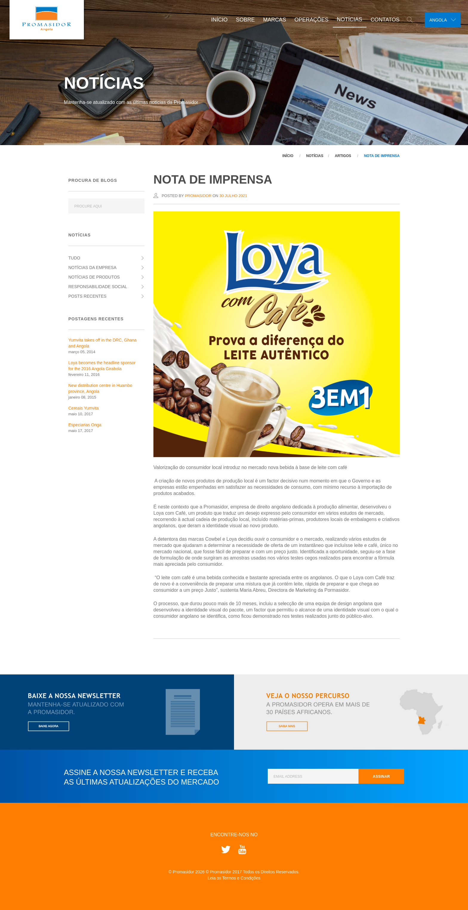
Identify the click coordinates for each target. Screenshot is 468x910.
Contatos (382, 20)
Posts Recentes (87, 296)
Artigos (343, 156)
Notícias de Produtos (94, 277)
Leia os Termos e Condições (234, 878)
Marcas (272, 20)
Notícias (347, 19)
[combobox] (441, 19)
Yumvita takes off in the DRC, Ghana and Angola (102, 343)
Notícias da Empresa (92, 267)
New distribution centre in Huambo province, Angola (100, 388)
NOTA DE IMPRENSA (382, 156)
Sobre (242, 20)
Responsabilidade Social (97, 286)
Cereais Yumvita (83, 408)
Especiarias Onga (84, 424)
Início (217, 20)
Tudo (74, 258)
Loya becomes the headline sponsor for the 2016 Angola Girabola (102, 365)
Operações (309, 20)
